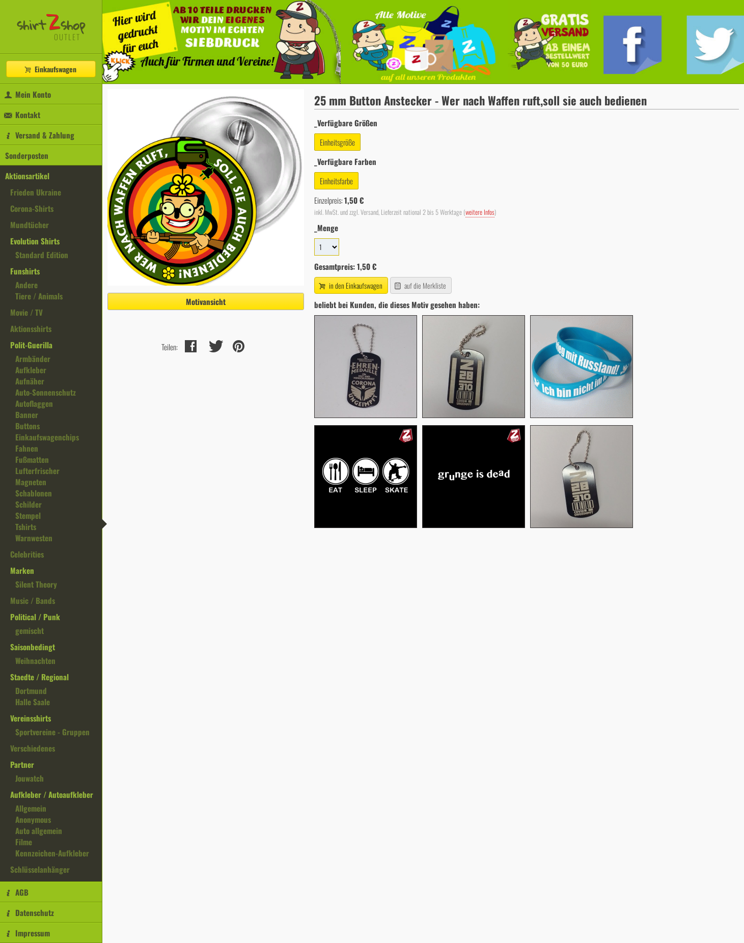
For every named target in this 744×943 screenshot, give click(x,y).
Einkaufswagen (50, 69)
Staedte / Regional (39, 676)
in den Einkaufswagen (349, 285)
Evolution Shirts (35, 240)
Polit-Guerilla (31, 344)
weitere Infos (479, 212)
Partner (22, 764)
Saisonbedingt (32, 646)
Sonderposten (26, 155)
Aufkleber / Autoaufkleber (51, 794)
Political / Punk (35, 616)
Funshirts (25, 270)
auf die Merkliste (420, 285)
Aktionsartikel (27, 175)
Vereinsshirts (30, 718)
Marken (22, 570)
